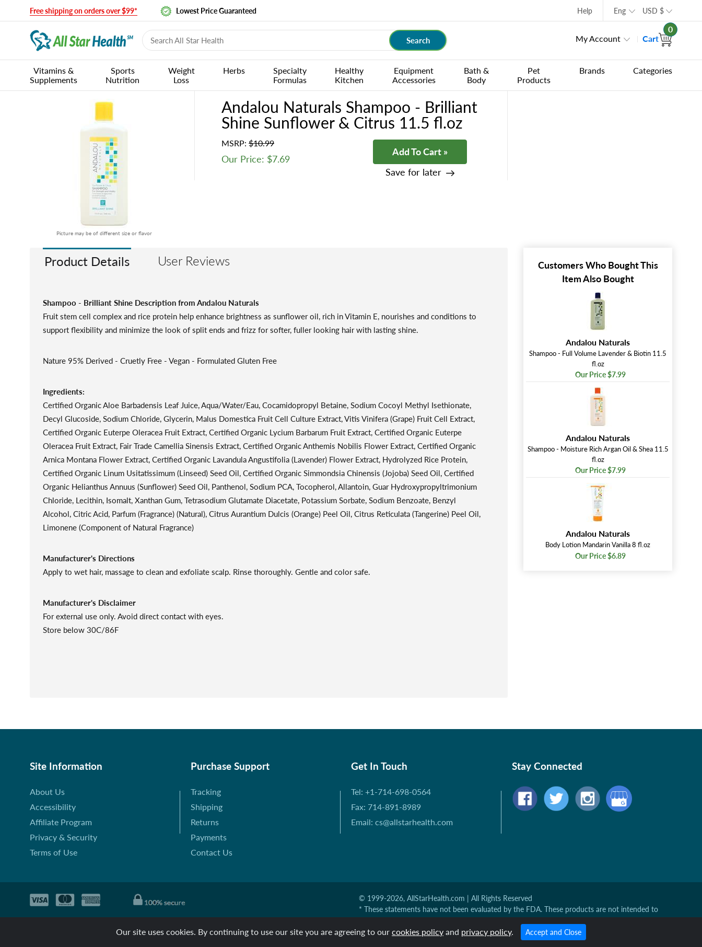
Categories (652, 70)
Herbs (234, 70)
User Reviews (194, 260)
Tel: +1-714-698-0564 (391, 791)
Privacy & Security (63, 837)
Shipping (207, 807)
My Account (598, 38)
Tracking (206, 791)
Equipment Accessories (414, 75)
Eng (620, 10)
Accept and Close (553, 932)
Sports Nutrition (122, 75)
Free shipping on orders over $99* (83, 10)
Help (584, 10)
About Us (47, 791)
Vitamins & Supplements (53, 75)
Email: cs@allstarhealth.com (402, 822)
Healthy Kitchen (349, 75)
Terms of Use (53, 852)
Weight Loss (181, 75)
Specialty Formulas (290, 75)
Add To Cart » (420, 151)
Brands (592, 70)
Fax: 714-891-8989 (386, 807)
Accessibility (53, 807)
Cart (657, 38)
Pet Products (534, 75)
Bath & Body (476, 75)
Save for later (413, 172)
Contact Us (211, 852)
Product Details (87, 261)
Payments (209, 837)
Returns (205, 822)
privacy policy (486, 932)
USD (653, 10)
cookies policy (417, 932)
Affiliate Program (61, 822)
